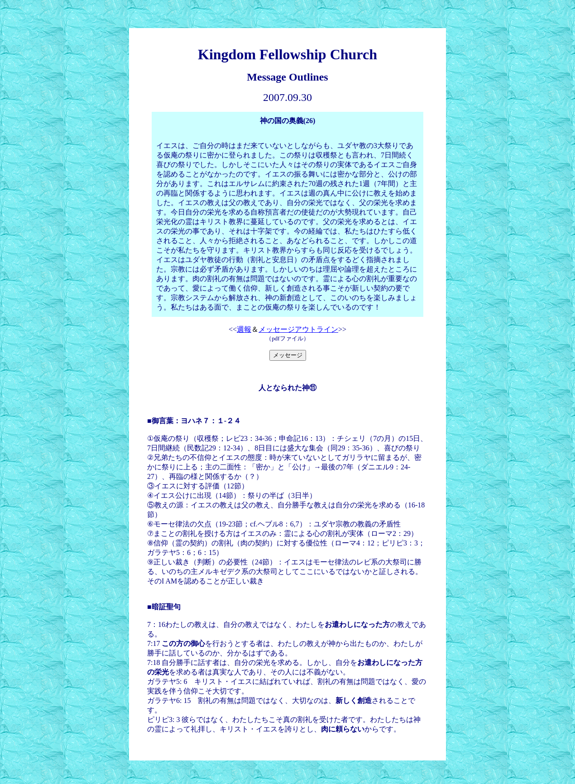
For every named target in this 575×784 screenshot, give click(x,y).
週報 (244, 329)
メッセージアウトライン (298, 329)
